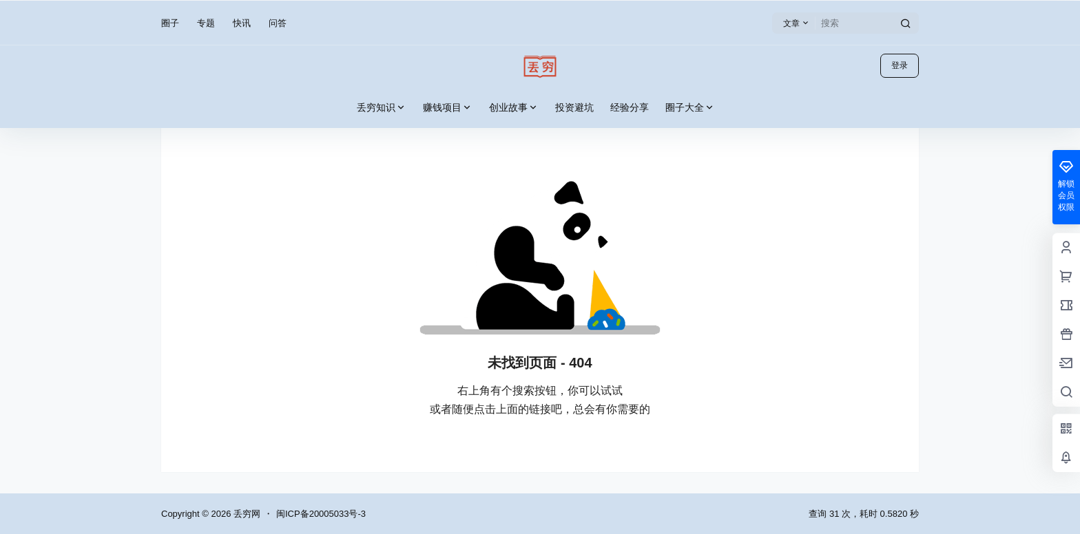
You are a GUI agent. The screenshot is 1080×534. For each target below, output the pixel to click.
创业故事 (514, 107)
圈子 (170, 23)
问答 (278, 23)
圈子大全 (690, 107)
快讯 (242, 23)
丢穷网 (245, 514)
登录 (899, 65)
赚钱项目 (448, 107)
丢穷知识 (381, 107)
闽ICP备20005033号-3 (321, 514)
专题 (206, 23)
